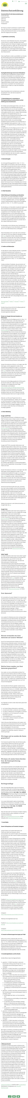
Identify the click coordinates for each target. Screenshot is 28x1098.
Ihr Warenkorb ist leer (22, 1)
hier (4, 236)
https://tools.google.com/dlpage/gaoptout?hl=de (12, 387)
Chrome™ (17, 301)
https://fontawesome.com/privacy (12, 816)
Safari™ (12, 301)
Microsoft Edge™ (5, 301)
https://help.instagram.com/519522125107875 (12, 914)
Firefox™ (22, 301)
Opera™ (3, 303)
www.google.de (5, 330)
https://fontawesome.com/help (15, 818)
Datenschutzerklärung (6, 1084)
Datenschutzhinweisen (17, 548)
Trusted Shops (22, 1084)
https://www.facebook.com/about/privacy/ (16, 899)
